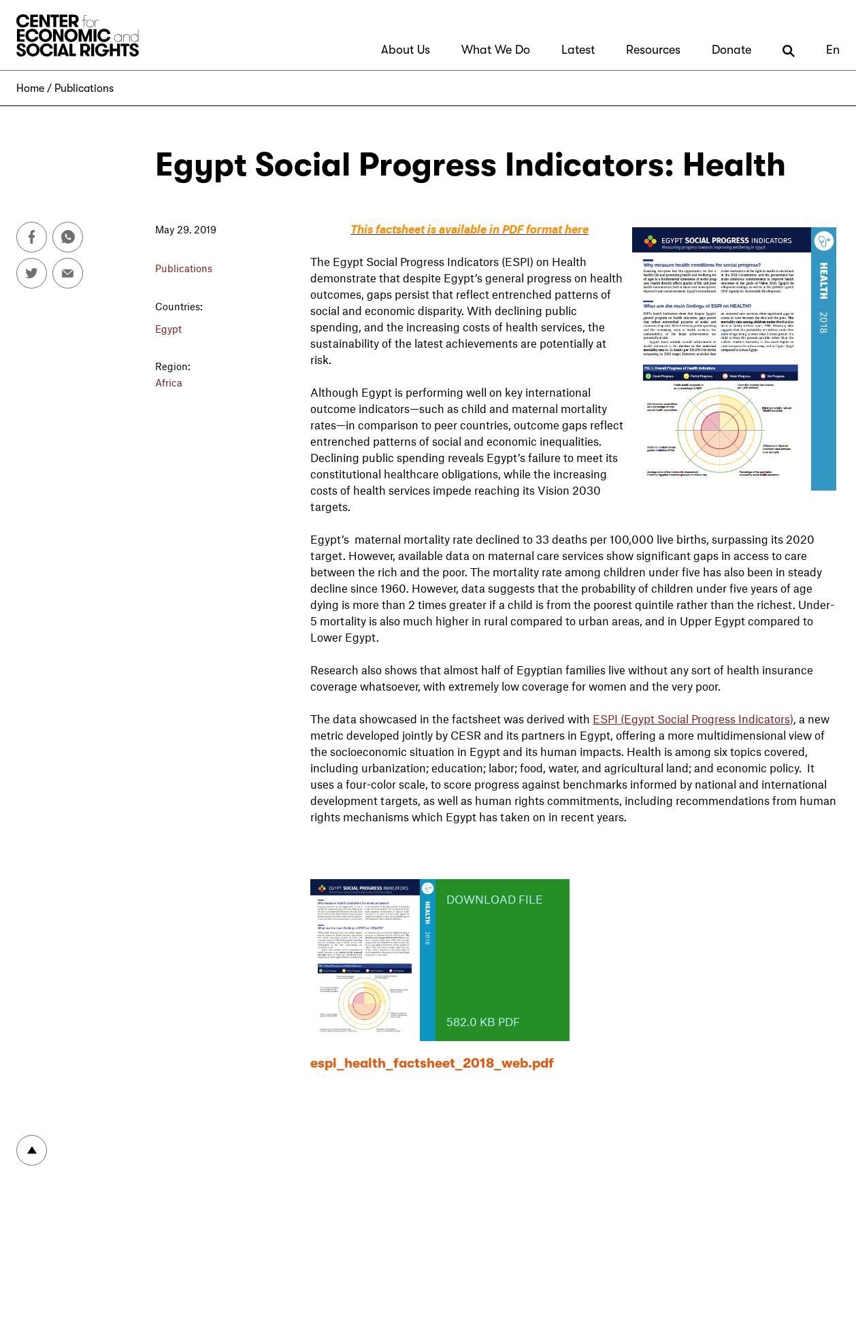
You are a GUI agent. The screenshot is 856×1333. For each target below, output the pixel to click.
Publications (84, 88)
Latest (578, 49)
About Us (405, 49)
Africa (168, 382)
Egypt (168, 329)
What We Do (495, 49)
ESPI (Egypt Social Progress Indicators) (693, 718)
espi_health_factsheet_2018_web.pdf (432, 1063)
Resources (653, 49)
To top (31, 1150)
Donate (731, 49)
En (833, 49)
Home (30, 88)
